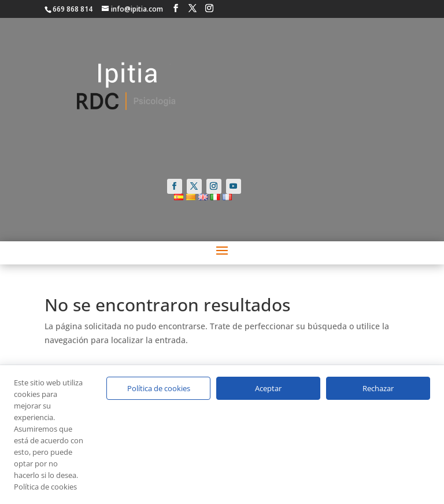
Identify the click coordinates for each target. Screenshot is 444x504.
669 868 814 (72, 9)
